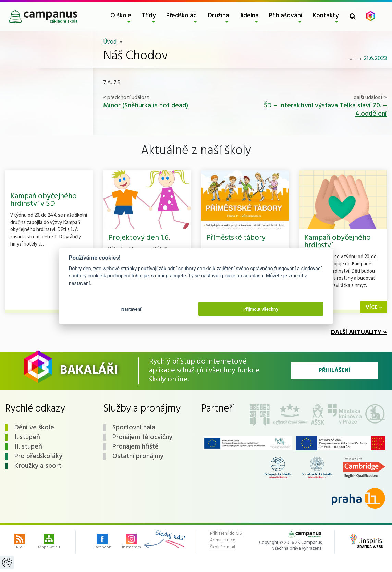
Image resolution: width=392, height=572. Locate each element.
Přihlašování (285, 16)
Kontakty (326, 16)
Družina (218, 16)
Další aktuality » (359, 332)
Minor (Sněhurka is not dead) (145, 105)
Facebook (102, 542)
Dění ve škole (34, 427)
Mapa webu (49, 542)
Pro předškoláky (38, 456)
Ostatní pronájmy (137, 456)
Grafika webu (366, 542)
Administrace (222, 540)
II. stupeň (28, 446)
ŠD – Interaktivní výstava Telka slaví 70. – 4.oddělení (325, 109)
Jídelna (249, 16)
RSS (19, 542)
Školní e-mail (222, 547)
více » (374, 307)
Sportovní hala (133, 427)
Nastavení (131, 309)
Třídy (149, 16)
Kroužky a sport (37, 466)
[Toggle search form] (352, 16)
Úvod (110, 42)
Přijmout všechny (260, 309)
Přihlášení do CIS (226, 533)
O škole (120, 16)
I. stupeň (27, 437)
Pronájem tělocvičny (142, 437)
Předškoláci (182, 16)
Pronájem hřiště (135, 446)
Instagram (131, 542)
